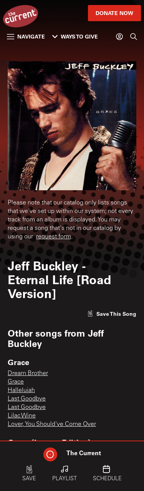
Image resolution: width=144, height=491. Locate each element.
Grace (16, 382)
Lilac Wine (22, 416)
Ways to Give (75, 36)
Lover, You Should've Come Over (52, 424)
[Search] (133, 36)
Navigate (26, 36)
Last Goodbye (27, 399)
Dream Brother (28, 373)
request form (53, 237)
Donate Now (114, 13)
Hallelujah (21, 390)
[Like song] (111, 313)
